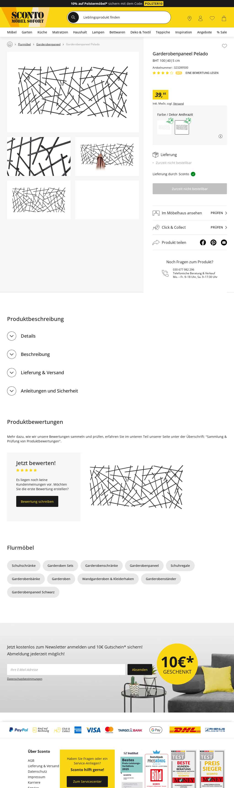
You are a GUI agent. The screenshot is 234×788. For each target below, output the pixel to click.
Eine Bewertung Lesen (202, 73)
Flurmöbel (20, 547)
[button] (164, 127)
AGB (31, 760)
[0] (212, 18)
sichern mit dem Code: (107, 3)
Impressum (36, 777)
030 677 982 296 (183, 270)
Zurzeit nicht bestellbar (190, 189)
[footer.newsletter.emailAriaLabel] (66, 669)
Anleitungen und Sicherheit (49, 391)
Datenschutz (37, 771)
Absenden (140, 669)
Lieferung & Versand (42, 372)
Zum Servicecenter (87, 781)
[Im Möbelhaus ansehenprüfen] (190, 213)
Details (28, 336)
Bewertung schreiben (37, 501)
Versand (178, 103)
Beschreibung (35, 354)
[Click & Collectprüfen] (190, 227)
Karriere (34, 782)
